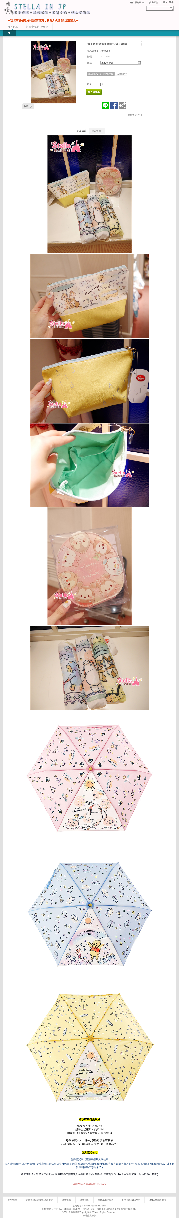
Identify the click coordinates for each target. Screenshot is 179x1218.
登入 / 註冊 (168, 2)
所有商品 (13, 26)
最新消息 (12, 1200)
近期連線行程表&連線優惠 (39, 1200)
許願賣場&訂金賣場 (37, 26)
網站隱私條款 (89, 1215)
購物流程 (66, 1200)
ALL (10, 33)
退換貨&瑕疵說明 (131, 1200)
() (137, 2)
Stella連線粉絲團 (158, 1200)
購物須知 (84, 1200)
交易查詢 (153, 2)
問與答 (97, 130)
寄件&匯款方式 (106, 1200)
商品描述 (81, 130)
